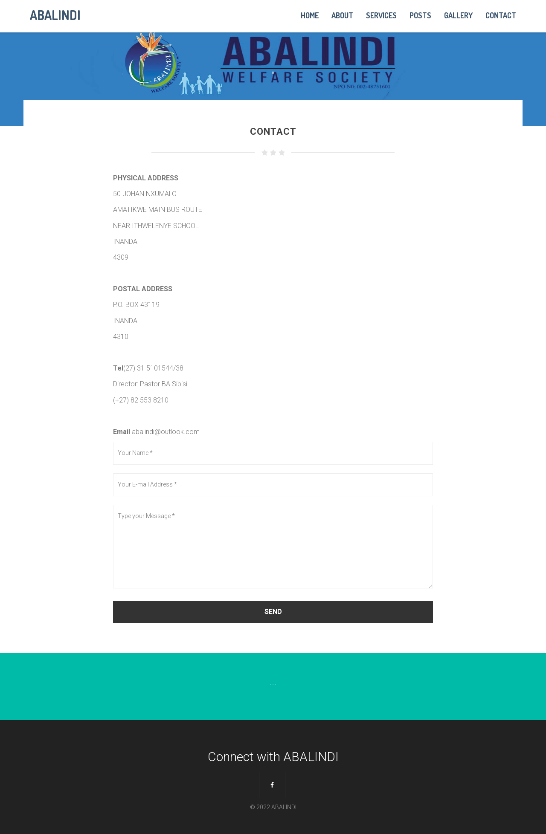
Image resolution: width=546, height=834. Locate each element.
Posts (420, 15)
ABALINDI (55, 14)
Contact (500, 15)
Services (381, 15)
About (342, 15)
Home (310, 15)
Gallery (458, 15)
